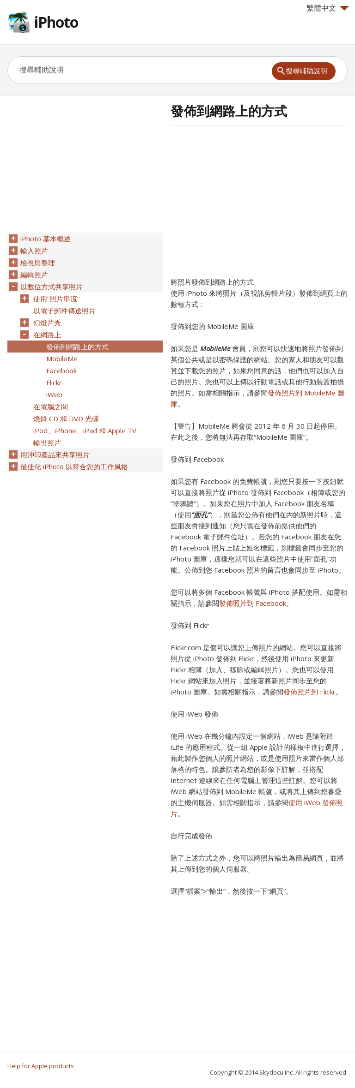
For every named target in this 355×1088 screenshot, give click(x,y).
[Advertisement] (248, 204)
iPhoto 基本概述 (45, 238)
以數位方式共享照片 (51, 286)
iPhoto (56, 22)
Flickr (54, 382)
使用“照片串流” (56, 298)
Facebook (61, 370)
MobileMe (215, 348)
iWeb (54, 394)
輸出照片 (47, 442)
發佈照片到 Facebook (252, 603)
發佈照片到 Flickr (309, 691)
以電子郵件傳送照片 (64, 310)
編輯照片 (34, 274)
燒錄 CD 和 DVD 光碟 (66, 418)
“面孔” (200, 514)
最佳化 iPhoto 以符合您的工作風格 (74, 466)
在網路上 (47, 334)
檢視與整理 (37, 262)
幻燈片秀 (47, 322)
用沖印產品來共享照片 (55, 454)
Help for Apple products (40, 1066)
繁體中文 (327, 8)
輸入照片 (34, 250)
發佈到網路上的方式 (77, 346)
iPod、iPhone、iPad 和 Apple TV (84, 430)
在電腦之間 (50, 406)
